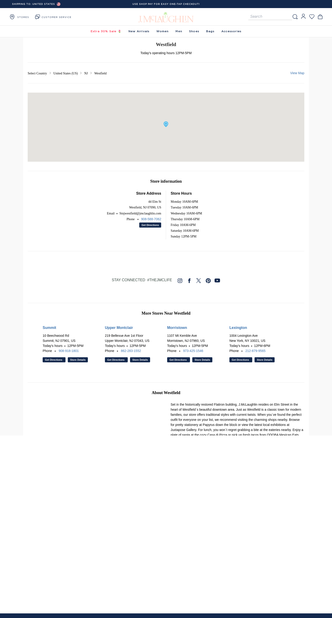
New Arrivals (138, 31)
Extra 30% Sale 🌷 (106, 31)
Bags (210, 31)
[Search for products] (270, 16)
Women (162, 31)
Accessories (231, 31)
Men (178, 31)
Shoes (194, 31)
